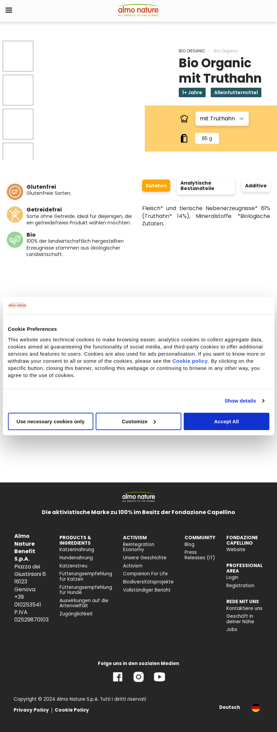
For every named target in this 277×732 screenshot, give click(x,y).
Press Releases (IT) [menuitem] (200, 555)
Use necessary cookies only (51, 421)
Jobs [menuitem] (231, 629)
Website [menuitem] (235, 549)
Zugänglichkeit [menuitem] (76, 614)
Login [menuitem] (232, 577)
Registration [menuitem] (240, 585)
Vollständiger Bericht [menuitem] (147, 590)
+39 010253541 (27, 600)
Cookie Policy (72, 710)
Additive (256, 185)
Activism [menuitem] (132, 566)
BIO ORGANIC (192, 51)
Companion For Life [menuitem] (145, 574)
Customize (139, 421)
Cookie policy (190, 360)
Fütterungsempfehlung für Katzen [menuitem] (85, 576)
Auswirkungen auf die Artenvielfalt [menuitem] (83, 603)
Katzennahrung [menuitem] (76, 549)
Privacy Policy (31, 710)
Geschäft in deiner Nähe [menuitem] (240, 619)
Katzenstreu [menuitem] (73, 566)
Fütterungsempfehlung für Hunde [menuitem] (85, 590)
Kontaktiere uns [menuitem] (244, 608)
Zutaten (156, 185)
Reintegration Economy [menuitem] (138, 547)
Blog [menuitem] (189, 544)
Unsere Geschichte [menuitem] (145, 558)
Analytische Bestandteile (197, 186)
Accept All (226, 421)
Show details (240, 401)
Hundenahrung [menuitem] (76, 558)
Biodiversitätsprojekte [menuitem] (148, 582)
